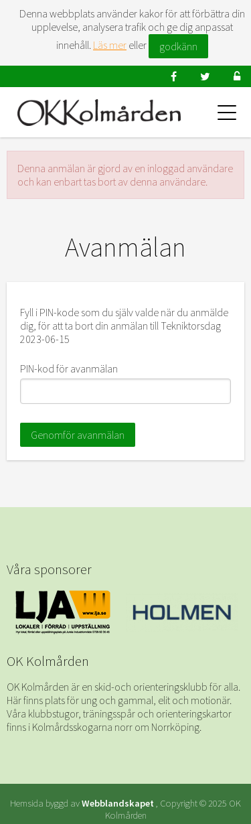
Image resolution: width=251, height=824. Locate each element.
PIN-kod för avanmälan (69, 368)
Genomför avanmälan (77, 434)
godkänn (178, 46)
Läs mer (110, 45)
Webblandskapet (118, 803)
